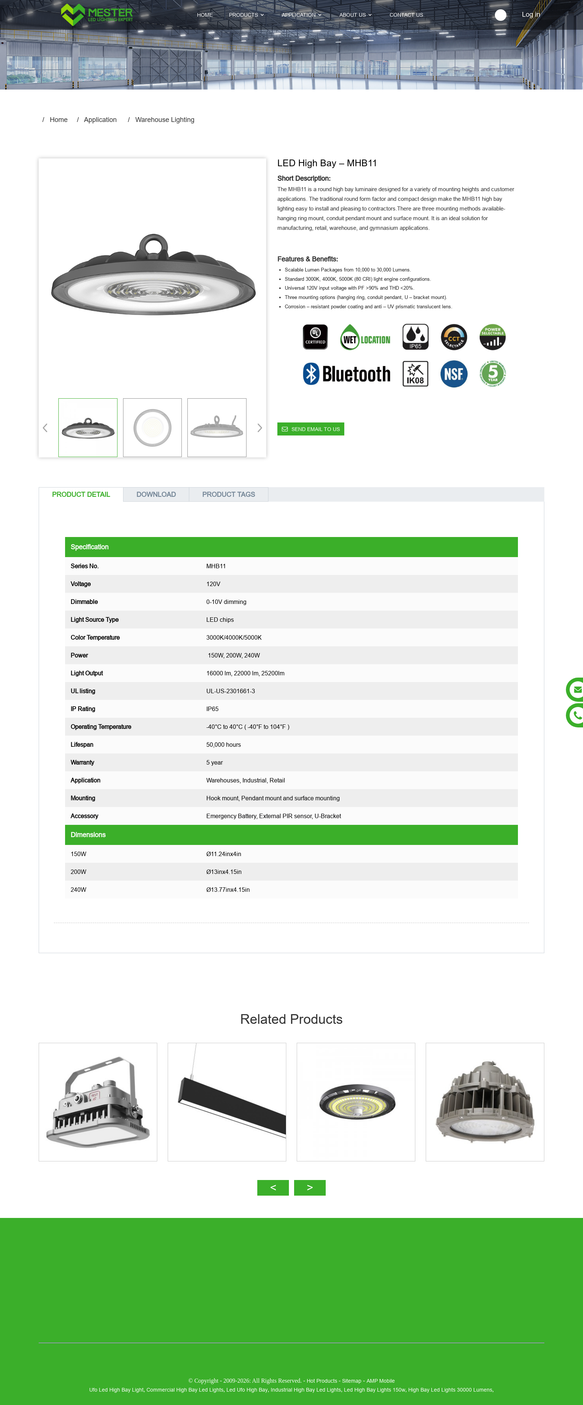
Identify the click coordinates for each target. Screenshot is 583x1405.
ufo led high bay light (116, 1390)
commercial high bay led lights (184, 1390)
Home (59, 119)
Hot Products (322, 1381)
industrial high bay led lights (306, 1390)
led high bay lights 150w (374, 1390)
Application (100, 119)
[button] (257, 428)
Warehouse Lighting (164, 119)
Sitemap (351, 1381)
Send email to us (316, 429)
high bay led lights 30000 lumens (450, 1390)
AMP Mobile (381, 1381)
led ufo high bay (247, 1390)
